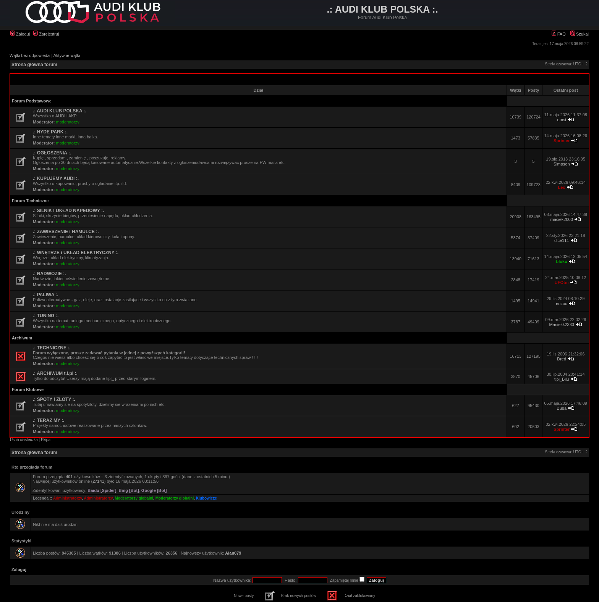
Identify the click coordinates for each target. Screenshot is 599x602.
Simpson (562, 164)
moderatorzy (67, 122)
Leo (561, 187)
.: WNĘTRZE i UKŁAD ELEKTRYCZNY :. (75, 252)
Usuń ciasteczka (24, 440)
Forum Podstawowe (32, 101)
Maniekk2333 (561, 324)
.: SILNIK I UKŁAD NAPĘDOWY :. (68, 210)
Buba (562, 408)
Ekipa (45, 440)
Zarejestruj (46, 34)
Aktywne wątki (66, 55)
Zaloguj (20, 34)
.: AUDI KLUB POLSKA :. (59, 111)
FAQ (559, 34)
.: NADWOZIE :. (49, 273)
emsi (561, 119)
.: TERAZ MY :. (48, 420)
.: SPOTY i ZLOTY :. (54, 399)
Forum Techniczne (30, 200)
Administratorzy (67, 498)
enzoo (561, 303)
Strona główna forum (34, 64)
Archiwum (22, 338)
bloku (561, 261)
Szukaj (579, 34)
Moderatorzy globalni (134, 498)
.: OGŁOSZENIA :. (52, 153)
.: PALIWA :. (45, 294)
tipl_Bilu (561, 379)
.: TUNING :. (45, 315)
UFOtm (562, 282)
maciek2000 (561, 219)
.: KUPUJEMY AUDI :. (56, 178)
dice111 (561, 240)
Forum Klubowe (28, 389)
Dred (561, 359)
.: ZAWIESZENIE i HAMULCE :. (66, 231)
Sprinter (562, 140)
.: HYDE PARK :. (50, 132)
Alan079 (233, 553)
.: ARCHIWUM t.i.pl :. (55, 373)
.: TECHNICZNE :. (52, 347)
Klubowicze (206, 498)
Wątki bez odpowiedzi (30, 55)
